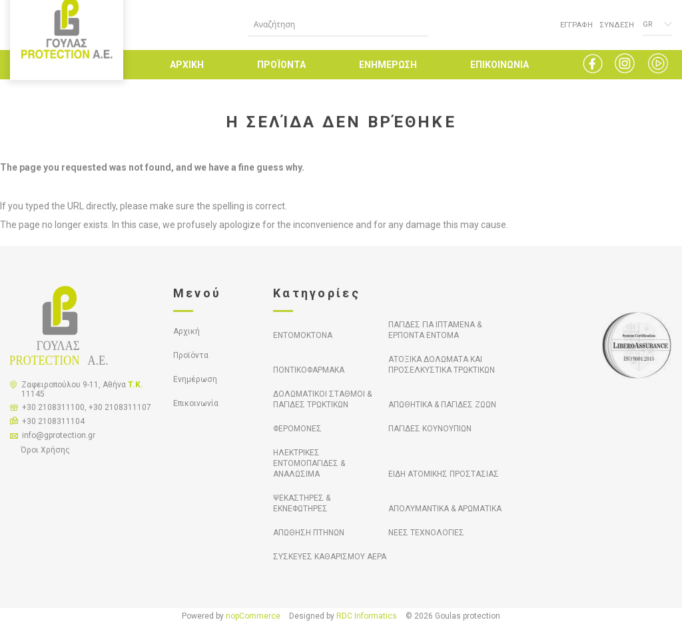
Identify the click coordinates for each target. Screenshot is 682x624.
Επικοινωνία (195, 403)
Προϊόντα (190, 355)
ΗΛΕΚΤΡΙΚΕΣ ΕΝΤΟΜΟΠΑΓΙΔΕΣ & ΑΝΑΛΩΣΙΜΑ (309, 463)
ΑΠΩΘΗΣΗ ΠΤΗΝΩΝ (308, 532)
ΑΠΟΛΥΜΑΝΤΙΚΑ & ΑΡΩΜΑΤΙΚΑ (445, 508)
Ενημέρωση (195, 379)
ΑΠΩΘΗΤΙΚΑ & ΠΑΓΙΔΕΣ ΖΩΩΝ (442, 404)
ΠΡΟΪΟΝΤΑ (281, 64)
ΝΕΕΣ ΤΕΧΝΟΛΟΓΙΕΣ (426, 532)
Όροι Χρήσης (45, 450)
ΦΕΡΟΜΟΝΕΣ (297, 428)
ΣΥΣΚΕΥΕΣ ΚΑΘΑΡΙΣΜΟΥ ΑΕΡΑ (329, 556)
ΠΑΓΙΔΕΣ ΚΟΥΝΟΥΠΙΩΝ (430, 428)
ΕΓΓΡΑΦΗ (576, 25)
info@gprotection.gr (58, 435)
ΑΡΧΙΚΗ (187, 64)
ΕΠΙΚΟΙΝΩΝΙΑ (499, 64)
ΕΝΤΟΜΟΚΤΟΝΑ (302, 335)
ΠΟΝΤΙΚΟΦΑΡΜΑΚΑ (308, 370)
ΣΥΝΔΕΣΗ (616, 25)
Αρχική (186, 331)
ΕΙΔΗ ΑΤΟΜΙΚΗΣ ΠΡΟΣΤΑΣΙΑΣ (443, 474)
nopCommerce (253, 616)
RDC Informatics (366, 616)
